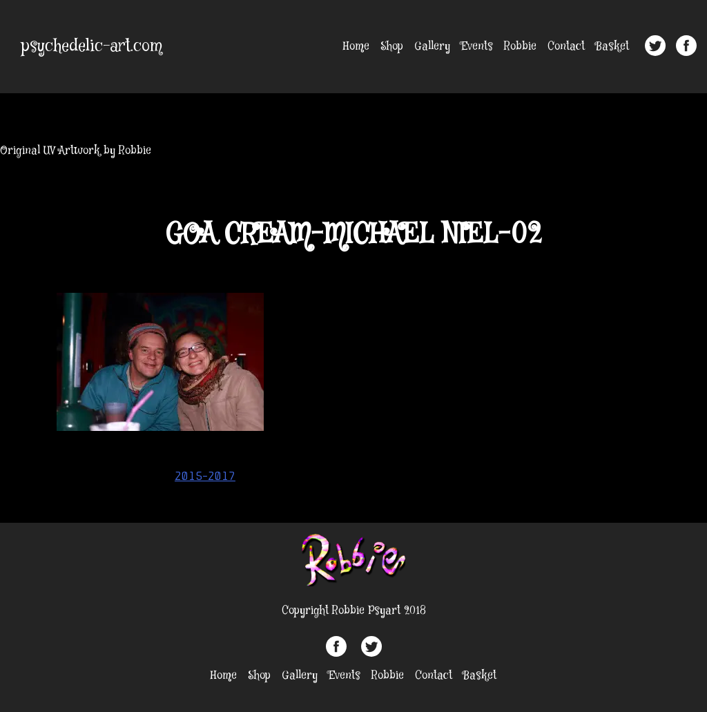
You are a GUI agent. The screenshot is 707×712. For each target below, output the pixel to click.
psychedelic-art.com (92, 46)
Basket (612, 46)
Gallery (432, 46)
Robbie (520, 46)
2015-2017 (205, 476)
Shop (391, 46)
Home (356, 46)
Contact (566, 46)
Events (477, 46)
